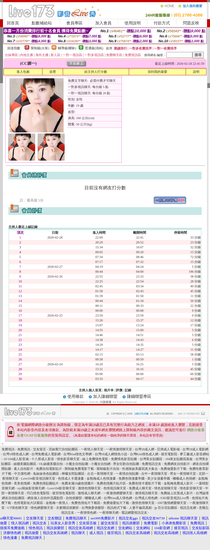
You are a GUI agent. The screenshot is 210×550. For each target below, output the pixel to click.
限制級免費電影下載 (79, 469)
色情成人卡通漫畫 (71, 478)
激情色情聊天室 (89, 488)
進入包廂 (23, 72)
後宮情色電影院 (63, 493)
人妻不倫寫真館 (140, 508)
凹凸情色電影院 (38, 493)
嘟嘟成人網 (93, 498)
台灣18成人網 (144, 449)
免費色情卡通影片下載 (145, 483)
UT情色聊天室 (17, 508)
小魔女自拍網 (100, 464)
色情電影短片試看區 (28, 503)
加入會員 (103, 23)
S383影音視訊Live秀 (174, 498)
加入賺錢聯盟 (105, 396)
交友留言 (39, 449)
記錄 (128, 390)
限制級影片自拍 (108, 469)
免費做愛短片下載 (116, 503)
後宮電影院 (169, 454)
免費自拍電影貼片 (49, 469)
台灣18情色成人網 (16, 454)
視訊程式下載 (116, 508)
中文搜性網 (22, 474)
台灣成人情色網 (146, 498)
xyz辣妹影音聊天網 (31, 488)
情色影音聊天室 (68, 459)
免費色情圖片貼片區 (111, 483)
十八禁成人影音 (42, 459)
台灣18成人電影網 (195, 449)
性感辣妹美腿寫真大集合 (140, 469)
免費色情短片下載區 (85, 503)
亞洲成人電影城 (168, 449)
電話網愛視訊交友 (134, 513)
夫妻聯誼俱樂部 (67, 508)
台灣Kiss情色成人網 (144, 454)
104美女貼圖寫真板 (179, 459)
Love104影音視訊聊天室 (38, 478)
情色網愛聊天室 (42, 508)
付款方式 (162, 23)
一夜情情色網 (86, 513)
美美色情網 (22, 483)
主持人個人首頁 (90, 390)
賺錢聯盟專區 (139, 396)
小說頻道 (105, 401)
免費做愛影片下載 (173, 469)
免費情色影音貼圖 (124, 459)
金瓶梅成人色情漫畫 (101, 478)
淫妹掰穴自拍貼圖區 (63, 449)
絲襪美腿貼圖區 (25, 464)
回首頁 (13, 23)
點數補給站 (42, 23)
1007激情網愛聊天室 (171, 503)
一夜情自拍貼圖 (127, 474)
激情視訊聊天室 (146, 493)
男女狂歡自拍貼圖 (126, 464)
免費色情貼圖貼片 (46, 483)
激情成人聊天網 (89, 493)
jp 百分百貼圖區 (166, 508)
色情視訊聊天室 (114, 488)
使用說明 (132, 23)
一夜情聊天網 (109, 513)
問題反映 (191, 23)
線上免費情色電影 (95, 459)
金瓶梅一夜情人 (57, 503)
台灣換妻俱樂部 (92, 508)
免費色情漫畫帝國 (132, 478)
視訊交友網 (188, 508)
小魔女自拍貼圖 (76, 464)
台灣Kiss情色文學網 (77, 454)
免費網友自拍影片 (177, 464)
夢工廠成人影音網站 (194, 454)
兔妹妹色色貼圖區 (46, 474)
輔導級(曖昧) (67, 48)
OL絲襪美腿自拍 (51, 464)
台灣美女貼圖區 (151, 459)
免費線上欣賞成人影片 (176, 493)
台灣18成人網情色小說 (111, 454)
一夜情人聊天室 (92, 449)
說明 (196, 72)
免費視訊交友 (151, 464)
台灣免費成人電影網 (46, 454)
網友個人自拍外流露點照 (45, 498)
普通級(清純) (94, 48)
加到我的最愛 (157, 72)
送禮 (52, 72)
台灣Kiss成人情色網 (118, 498)
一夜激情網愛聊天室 (117, 493)
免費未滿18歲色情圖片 (77, 483)
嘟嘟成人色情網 (184, 478)
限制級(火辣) (40, 48)
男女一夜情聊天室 (183, 474)
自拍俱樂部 (74, 498)
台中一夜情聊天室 (154, 474)
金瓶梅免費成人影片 (178, 483)
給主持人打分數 (95, 72)
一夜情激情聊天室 (119, 449)
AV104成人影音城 (16, 459)
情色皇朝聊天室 (165, 488)
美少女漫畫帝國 (158, 478)
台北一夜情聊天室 (100, 474)
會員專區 (74, 23)
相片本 (109, 390)
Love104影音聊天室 (61, 488)
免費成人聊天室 (140, 488)
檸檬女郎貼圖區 (73, 474)
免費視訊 (8, 449)
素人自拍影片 (23, 469)
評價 (119, 390)
